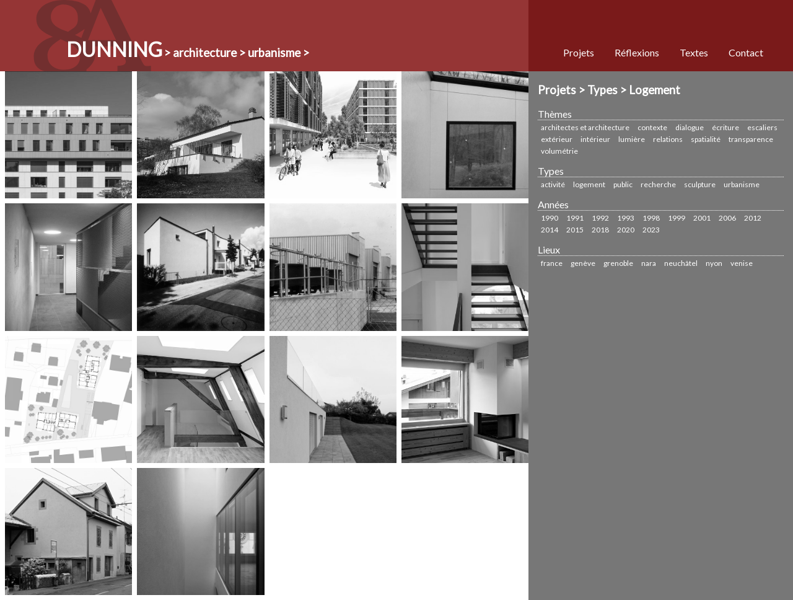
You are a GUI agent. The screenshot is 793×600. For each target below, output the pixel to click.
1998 (651, 218)
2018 (600, 229)
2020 (625, 229)
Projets (578, 52)
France (552, 263)
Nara (648, 263)
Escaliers (762, 127)
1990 (549, 218)
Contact (746, 52)
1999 (676, 218)
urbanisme (742, 184)
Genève (583, 263)
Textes (694, 52)
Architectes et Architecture (585, 127)
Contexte (652, 127)
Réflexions (637, 52)
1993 (625, 218)
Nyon (714, 263)
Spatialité (706, 139)
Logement (589, 184)
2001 (702, 218)
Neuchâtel (681, 263)
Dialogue (689, 127)
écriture (725, 127)
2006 (727, 218)
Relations (668, 139)
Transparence (751, 139)
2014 (549, 229)
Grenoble (618, 263)
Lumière (631, 139)
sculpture (700, 184)
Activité (553, 184)
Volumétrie (559, 151)
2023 (651, 229)
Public (623, 184)
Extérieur (556, 139)
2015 (575, 229)
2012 (752, 218)
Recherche (658, 184)
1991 (575, 218)
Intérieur (595, 139)
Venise (741, 263)
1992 (600, 218)
